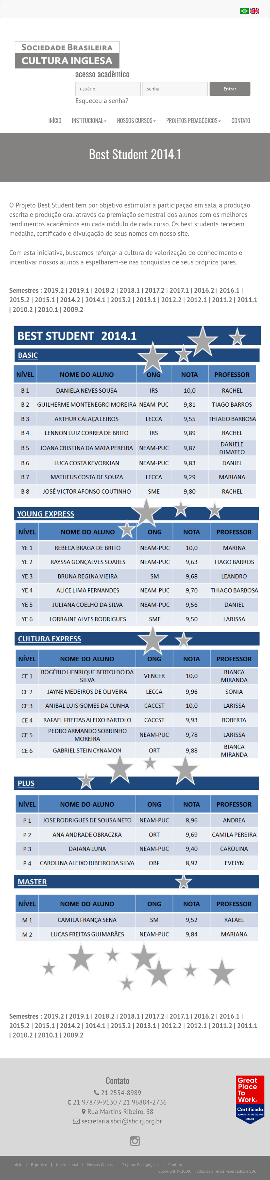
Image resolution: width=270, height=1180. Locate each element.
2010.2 (24, 309)
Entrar (230, 89)
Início (55, 120)
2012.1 (198, 300)
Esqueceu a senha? (102, 100)
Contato (241, 120)
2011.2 (223, 300)
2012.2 (172, 300)
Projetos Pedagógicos (193, 120)
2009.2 (73, 309)
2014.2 (71, 300)
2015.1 (46, 300)
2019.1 (80, 290)
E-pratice (39, 1164)
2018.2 (105, 290)
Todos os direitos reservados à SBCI (226, 1171)
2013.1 (147, 300)
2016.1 (230, 290)
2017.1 (180, 290)
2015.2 (20, 300)
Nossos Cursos (136, 120)
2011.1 (247, 300)
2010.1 (49, 309)
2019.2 (55, 290)
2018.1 (130, 290)
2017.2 (155, 290)
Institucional (89, 120)
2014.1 (96, 300)
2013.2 (121, 300)
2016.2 (205, 290)
